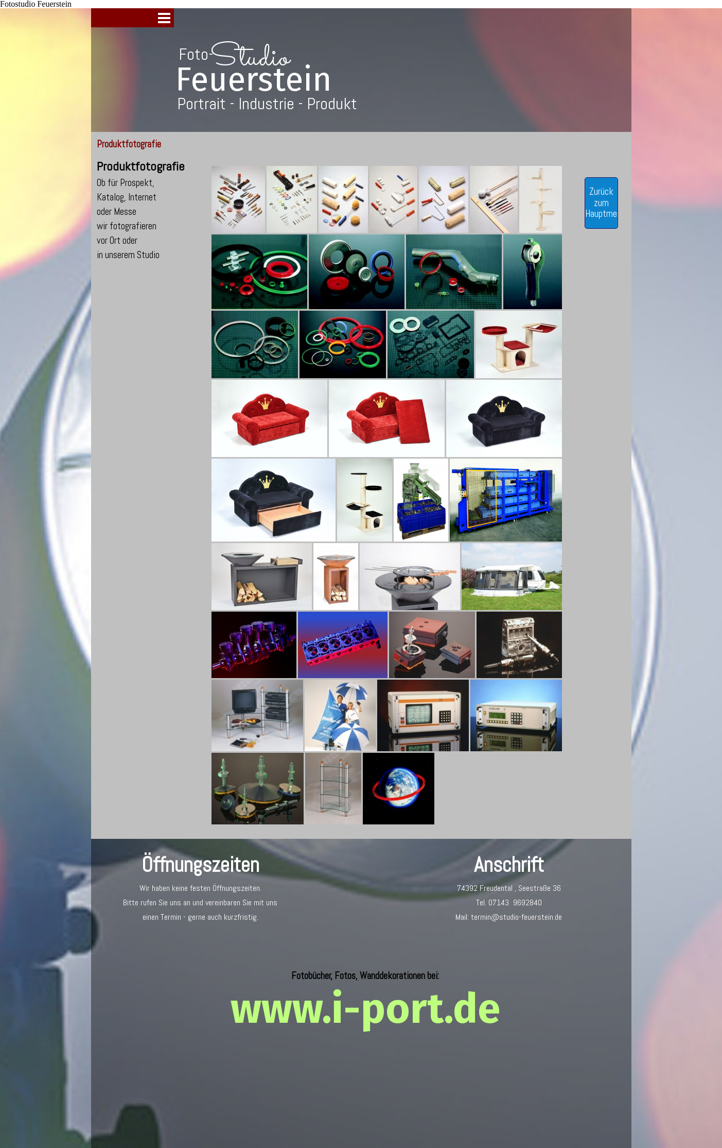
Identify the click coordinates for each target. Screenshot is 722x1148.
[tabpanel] (147, 209)
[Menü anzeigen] (164, 17)
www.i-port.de (365, 1009)
